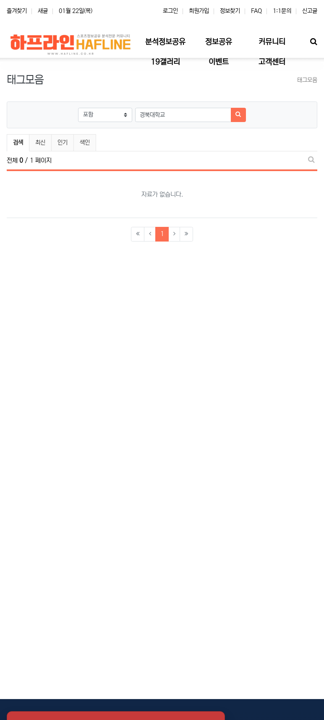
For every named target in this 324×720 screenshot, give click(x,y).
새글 (43, 11)
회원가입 (199, 11)
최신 (40, 142)
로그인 (170, 11)
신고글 (309, 11)
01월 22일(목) (75, 11)
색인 (85, 142)
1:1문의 (282, 11)
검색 (18, 142)
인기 (62, 142)
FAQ (256, 11)
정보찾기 (230, 11)
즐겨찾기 (17, 11)
